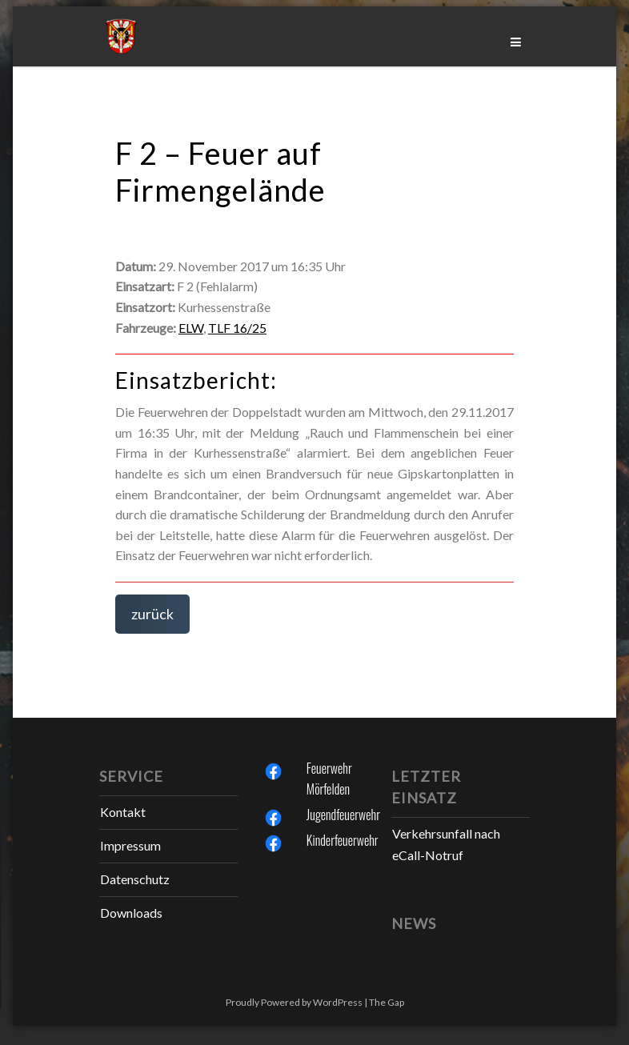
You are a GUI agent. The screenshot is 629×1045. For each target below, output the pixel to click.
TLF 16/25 (237, 327)
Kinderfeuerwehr (342, 840)
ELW (190, 327)
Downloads (131, 912)
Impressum (130, 845)
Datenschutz (135, 879)
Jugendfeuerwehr (343, 814)
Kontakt (123, 811)
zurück (152, 614)
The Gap (386, 1002)
